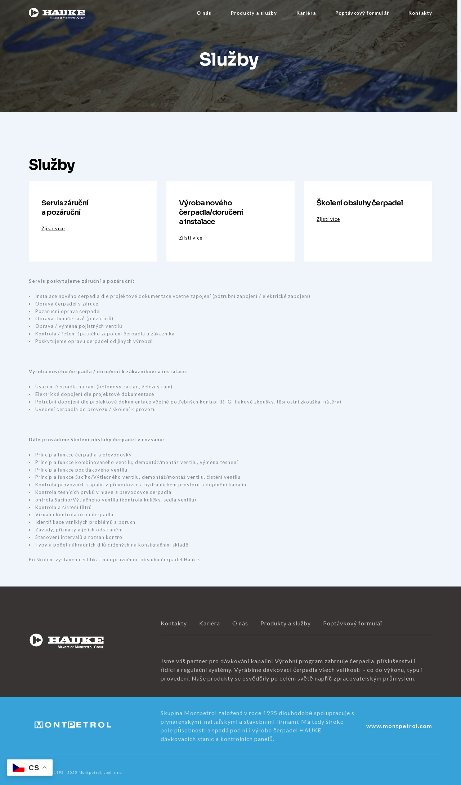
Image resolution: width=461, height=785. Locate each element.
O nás (204, 13)
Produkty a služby (254, 13)
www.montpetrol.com (399, 725)
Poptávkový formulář (362, 13)
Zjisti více (53, 228)
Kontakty (420, 13)
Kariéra (306, 13)
